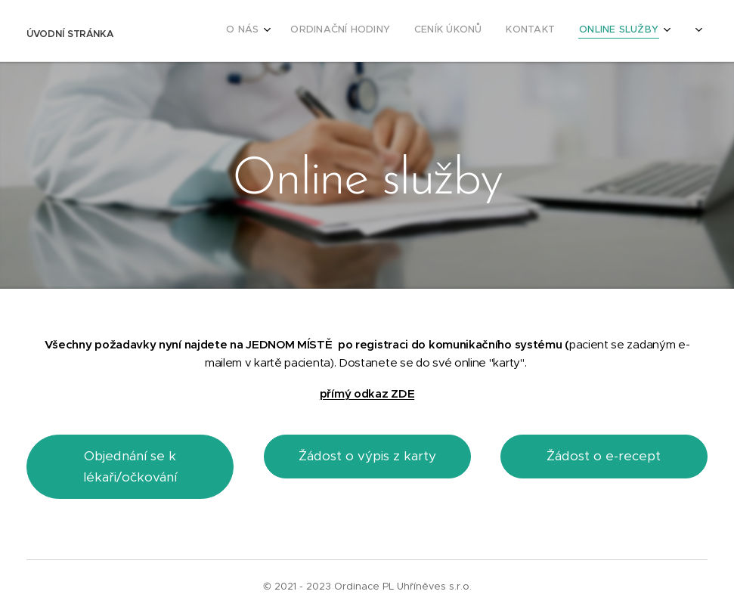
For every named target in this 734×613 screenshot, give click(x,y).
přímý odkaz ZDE (367, 393)
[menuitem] (579, 31)
